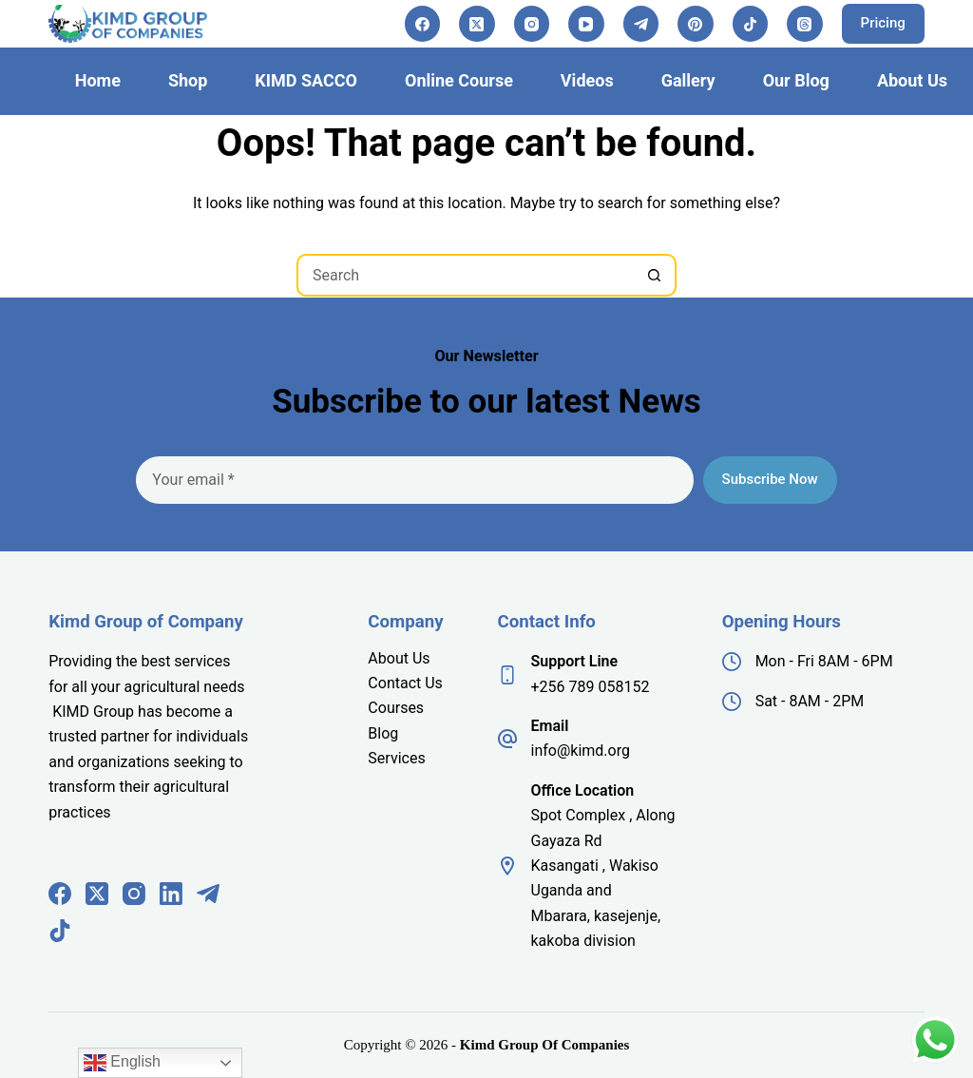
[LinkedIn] (171, 893)
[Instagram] (532, 24)
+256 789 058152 (590, 687)
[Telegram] (641, 24)
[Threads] (805, 24)
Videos (587, 80)
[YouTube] (586, 24)
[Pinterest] (695, 24)
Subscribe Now (770, 479)
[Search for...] (465, 275)
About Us (912, 80)
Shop (187, 80)
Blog (383, 733)
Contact (396, 683)
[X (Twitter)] (477, 24)
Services (396, 758)
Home (98, 80)
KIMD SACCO (306, 80)
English (122, 1062)
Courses (396, 708)
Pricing (883, 22)
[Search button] (655, 275)
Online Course (459, 80)
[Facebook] (423, 24)
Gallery (688, 80)
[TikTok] (751, 24)
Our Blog (796, 80)
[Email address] (414, 480)
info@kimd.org (580, 750)
